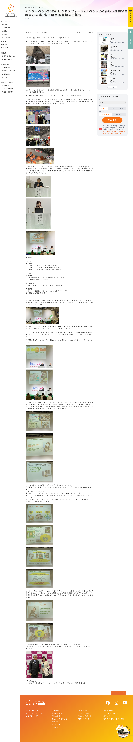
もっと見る (112, 87)
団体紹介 (5, 24)
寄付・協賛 (4, 44)
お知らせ (3, 41)
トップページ (29, 7)
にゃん (121, 108)
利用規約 (106, 716)
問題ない (105, 114)
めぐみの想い (5, 47)
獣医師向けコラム (7, 74)
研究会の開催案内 (7, 89)
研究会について (7, 85)
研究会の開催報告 (7, 92)
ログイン (4, 77)
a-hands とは (32, 710)
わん (112, 108)
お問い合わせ (108, 710)
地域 (100, 100)
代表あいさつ (6, 28)
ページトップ (120, 693)
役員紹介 (5, 31)
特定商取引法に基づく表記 (113, 719)
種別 (100, 105)
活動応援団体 (6, 37)
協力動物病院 (6, 68)
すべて (103, 108)
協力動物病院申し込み (60, 719)
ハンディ (101, 111)
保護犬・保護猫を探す (8, 56)
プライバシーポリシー (111, 713)
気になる (119, 114)
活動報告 (5, 34)
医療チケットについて (8, 71)
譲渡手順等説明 (7, 59)
